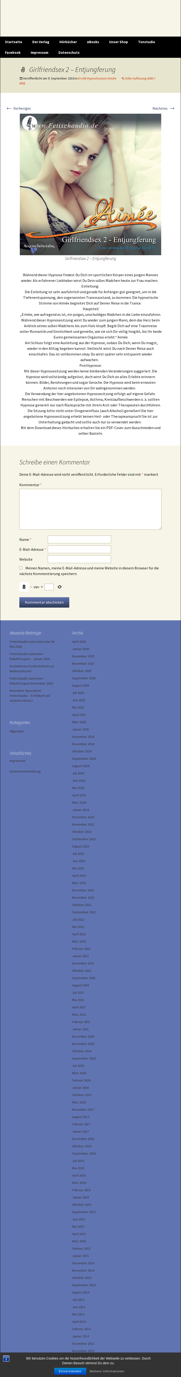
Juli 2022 (78, 919)
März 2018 (79, 1102)
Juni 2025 (78, 700)
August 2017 (80, 1117)
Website (26, 559)
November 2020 (83, 1044)
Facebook (13, 52)
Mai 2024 (78, 788)
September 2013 (84, 1358)
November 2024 (83, 744)
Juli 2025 (78, 693)
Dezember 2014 (83, 1263)
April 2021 (79, 1007)
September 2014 (84, 1285)
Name (25, 539)
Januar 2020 (80, 1087)
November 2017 (83, 1109)
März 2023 (79, 883)
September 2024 (84, 758)
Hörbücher (68, 42)
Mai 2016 (78, 1168)
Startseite (13, 42)
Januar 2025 (80, 729)
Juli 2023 (78, 853)
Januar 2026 (80, 649)
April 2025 (79, 715)
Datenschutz (69, 52)
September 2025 (84, 678)
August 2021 (80, 985)
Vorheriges (18, 108)
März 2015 (79, 1241)
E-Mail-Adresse (32, 549)
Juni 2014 (78, 1307)
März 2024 (79, 802)
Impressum (39, 52)
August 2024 (80, 766)
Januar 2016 (80, 1197)
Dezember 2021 (83, 963)
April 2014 (79, 1321)
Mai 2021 (78, 1000)
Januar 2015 (80, 1256)
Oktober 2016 (81, 1146)
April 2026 (79, 641)
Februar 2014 (81, 1329)
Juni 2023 (78, 861)
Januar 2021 (80, 1029)
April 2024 (79, 795)
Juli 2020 (78, 1066)
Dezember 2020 (83, 1036)
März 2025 (79, 722)
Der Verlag (40, 42)
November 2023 (83, 824)
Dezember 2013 (83, 1343)
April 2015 (79, 1234)
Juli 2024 (78, 773)
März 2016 (79, 1183)
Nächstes (164, 108)
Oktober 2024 (81, 751)
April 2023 (79, 875)
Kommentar (30, 484)
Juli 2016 (78, 1161)
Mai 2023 (78, 868)
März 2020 (79, 1073)
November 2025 (83, 663)
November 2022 (83, 897)
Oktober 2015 (81, 1204)
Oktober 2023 (81, 832)
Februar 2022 (81, 949)
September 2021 (84, 978)
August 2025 (80, 685)
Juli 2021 (78, 992)
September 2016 (84, 1153)
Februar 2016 (81, 1190)
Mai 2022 (78, 927)
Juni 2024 (78, 780)
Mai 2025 (78, 707)
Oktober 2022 (81, 905)
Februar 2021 (81, 1022)
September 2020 (84, 1058)
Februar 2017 (81, 1124)
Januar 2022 (80, 956)
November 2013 (83, 1351)
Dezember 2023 (83, 817)
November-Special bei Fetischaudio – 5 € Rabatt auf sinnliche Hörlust (30, 695)
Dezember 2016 (83, 1139)
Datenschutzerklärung (25, 771)
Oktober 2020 (81, 1051)
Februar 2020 (81, 1080)
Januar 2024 (80, 810)
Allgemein (17, 731)
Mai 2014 (78, 1314)
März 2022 (79, 941)
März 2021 (79, 1014)
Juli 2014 (78, 1300)
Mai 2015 (78, 1226)
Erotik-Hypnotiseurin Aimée (97, 78)
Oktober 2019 (81, 1095)
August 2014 (80, 1292)
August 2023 (80, 846)
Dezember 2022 (83, 890)
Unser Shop (118, 42)
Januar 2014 (80, 1336)
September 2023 (84, 839)
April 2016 (79, 1175)
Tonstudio (146, 42)
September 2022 (84, 912)
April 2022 (79, 934)
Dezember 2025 (83, 656)
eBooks (93, 42)
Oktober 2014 (81, 1278)
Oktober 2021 (81, 970)
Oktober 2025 (81, 671)
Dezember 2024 (83, 736)
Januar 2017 (80, 1131)
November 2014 (83, 1270)
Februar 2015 (81, 1248)
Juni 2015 (78, 1219)
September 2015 (84, 1212)
